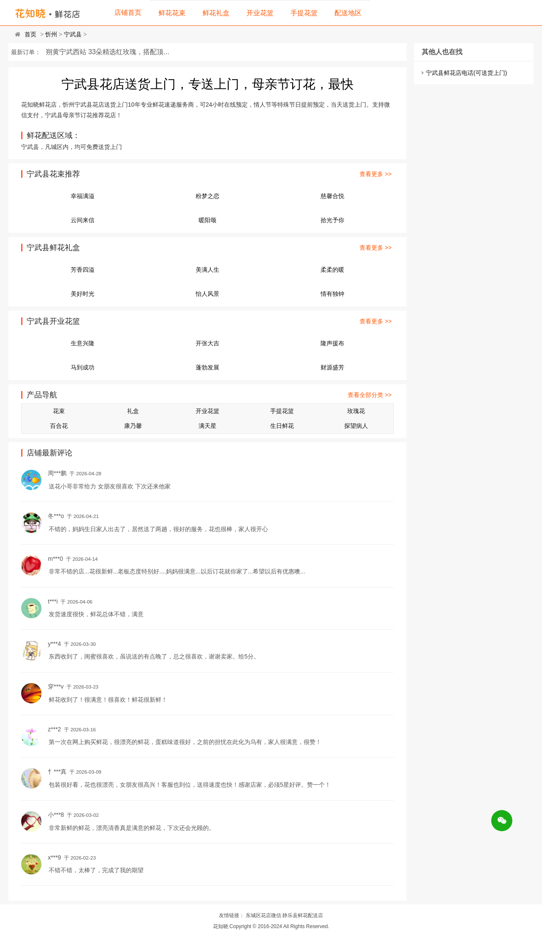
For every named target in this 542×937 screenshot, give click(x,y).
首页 (30, 34)
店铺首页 (127, 12)
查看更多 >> (375, 174)
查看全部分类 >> (370, 394)
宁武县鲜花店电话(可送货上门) (466, 72)
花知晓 (220, 926)
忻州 (51, 34)
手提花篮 (304, 13)
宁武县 (73, 34)
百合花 (59, 425)
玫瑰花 (356, 411)
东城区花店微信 (263, 915)
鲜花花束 (171, 13)
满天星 (207, 425)
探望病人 (356, 425)
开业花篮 (260, 13)
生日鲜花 (282, 425)
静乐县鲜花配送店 (302, 915)
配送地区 (348, 13)
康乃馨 (133, 425)
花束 (59, 411)
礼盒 (133, 411)
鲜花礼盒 (216, 13)
